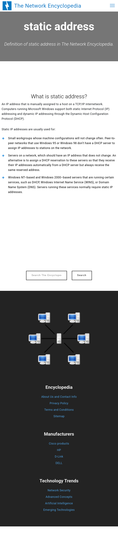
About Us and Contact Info (59, 396)
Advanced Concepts (59, 496)
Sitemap (59, 416)
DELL (59, 463)
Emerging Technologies (59, 509)
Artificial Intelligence (59, 503)
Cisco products (59, 443)
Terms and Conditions (59, 409)
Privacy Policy (59, 403)
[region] (59, 70)
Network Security (58, 490)
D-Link (59, 456)
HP (59, 450)
